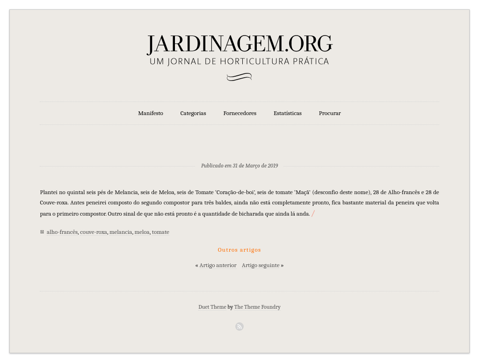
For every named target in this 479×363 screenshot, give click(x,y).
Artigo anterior (218, 265)
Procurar (330, 112)
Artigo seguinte (260, 265)
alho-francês (62, 231)
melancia (120, 231)
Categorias (193, 112)
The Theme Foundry (257, 307)
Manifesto (150, 112)
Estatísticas (288, 112)
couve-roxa (93, 231)
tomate (160, 231)
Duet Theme (212, 307)
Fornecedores (240, 112)
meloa (142, 231)
